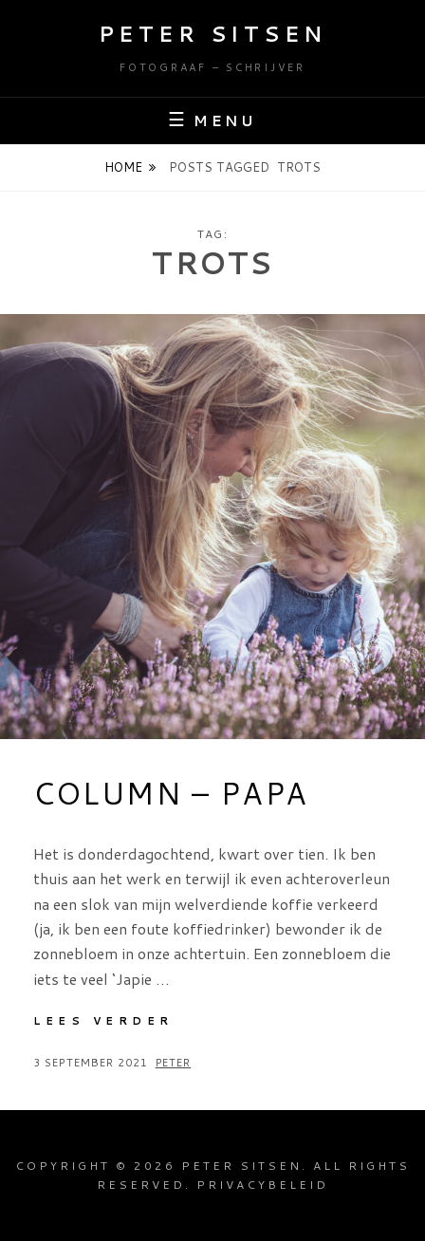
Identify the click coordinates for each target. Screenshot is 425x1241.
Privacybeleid (262, 1184)
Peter (174, 1062)
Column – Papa (170, 792)
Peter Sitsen (213, 33)
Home (123, 167)
